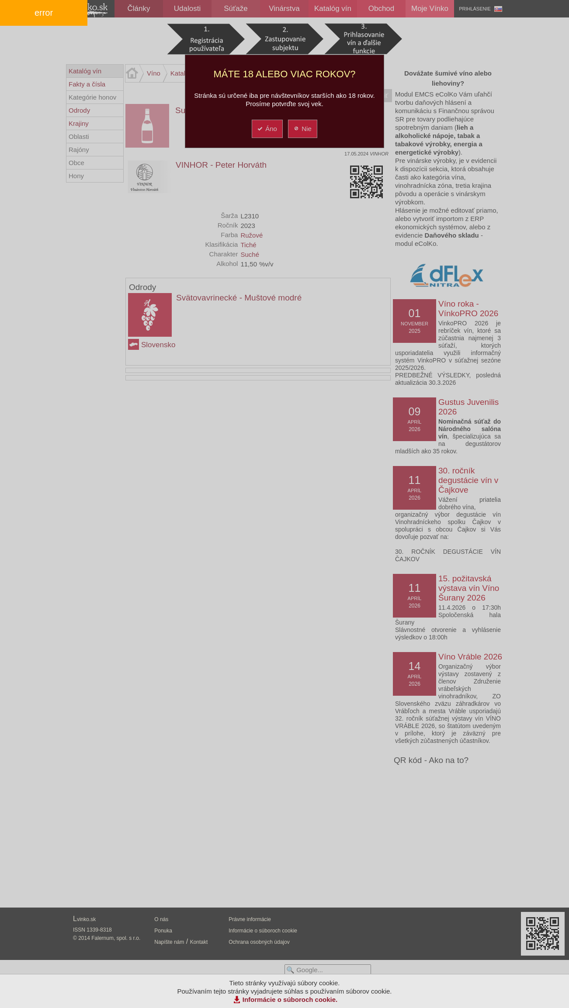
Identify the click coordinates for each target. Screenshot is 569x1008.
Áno (267, 128)
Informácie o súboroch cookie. (290, 999)
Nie (302, 128)
